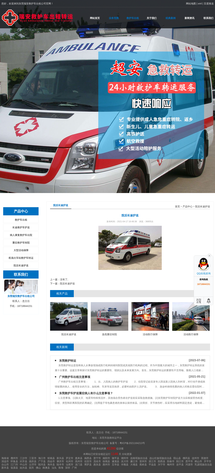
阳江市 (180, 461)
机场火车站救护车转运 (21, 257)
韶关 (31, 467)
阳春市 (170, 461)
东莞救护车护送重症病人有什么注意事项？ (86, 393)
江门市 (14, 464)
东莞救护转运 (67, 360)
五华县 (115, 464)
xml (200, 3)
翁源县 (14, 467)
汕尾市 (69, 464)
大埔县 (134, 464)
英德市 (204, 458)
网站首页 (95, 18)
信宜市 (88, 461)
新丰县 (5, 467)
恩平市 (189, 461)
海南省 (5, 458)
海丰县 (51, 464)
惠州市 (106, 464)
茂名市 (97, 461)
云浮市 (32, 464)
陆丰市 (60, 464)
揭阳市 (106, 458)
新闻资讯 (189, 18)
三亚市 (32, 458)
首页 (177, 206)
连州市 (195, 458)
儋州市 (14, 458)
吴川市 (124, 461)
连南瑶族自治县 (139, 458)
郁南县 (51, 458)
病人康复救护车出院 (21, 235)
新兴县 (60, 458)
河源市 (189, 464)
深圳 (67, 467)
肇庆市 (60, 461)
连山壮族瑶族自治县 (160, 458)
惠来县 (78, 458)
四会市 (51, 461)
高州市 (78, 461)
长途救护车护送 (21, 227)
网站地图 (191, 3)
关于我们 (152, 18)
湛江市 (152, 461)
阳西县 (161, 461)
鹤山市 (198, 461)
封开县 (23, 461)
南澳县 (46, 467)
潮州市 (124, 458)
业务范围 (114, 18)
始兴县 (23, 467)
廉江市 (134, 461)
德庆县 (32, 461)
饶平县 (115, 458)
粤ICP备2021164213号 (132, 443)
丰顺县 (124, 464)
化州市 (69, 461)
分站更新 (127, 454)
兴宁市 (161, 464)
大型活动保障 (21, 250)
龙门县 (78, 464)
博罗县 (88, 464)
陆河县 (42, 464)
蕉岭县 (143, 464)
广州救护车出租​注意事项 (74, 376)
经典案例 (171, 18)
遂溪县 (115, 461)
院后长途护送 (21, 265)
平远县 (152, 464)
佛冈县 (186, 458)
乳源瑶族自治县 (203, 464)
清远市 (5, 461)
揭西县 (88, 458)
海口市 (42, 458)
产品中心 (188, 206)
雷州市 (143, 461)
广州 (74, 467)
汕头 (54, 467)
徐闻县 (106, 461)
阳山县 (177, 458)
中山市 (23, 464)
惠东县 (97, 464)
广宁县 (42, 461)
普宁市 (97, 458)
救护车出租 (133, 18)
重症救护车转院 (21, 242)
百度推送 (209, 3)
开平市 (207, 461)
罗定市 (69, 458)
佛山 (38, 467)
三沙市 (23, 458)
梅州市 (170, 464)
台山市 (5, 464)
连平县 (180, 464)
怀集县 (14, 461)
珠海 (60, 467)
